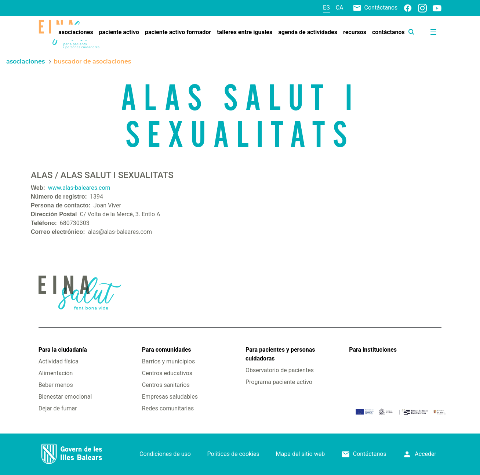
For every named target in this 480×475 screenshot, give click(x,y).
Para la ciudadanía (63, 349)
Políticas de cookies (233, 453)
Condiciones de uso (165, 453)
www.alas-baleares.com (79, 187)
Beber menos (56, 384)
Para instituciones (373, 349)
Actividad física (59, 361)
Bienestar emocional (65, 396)
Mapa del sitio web (300, 453)
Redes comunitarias (168, 408)
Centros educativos (167, 373)
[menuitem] (75, 32)
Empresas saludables (170, 396)
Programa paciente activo (279, 381)
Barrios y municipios (168, 361)
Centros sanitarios (166, 384)
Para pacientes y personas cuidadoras (280, 354)
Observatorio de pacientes (280, 370)
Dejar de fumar (58, 408)
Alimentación (56, 373)
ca (339, 7)
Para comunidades (166, 349)
